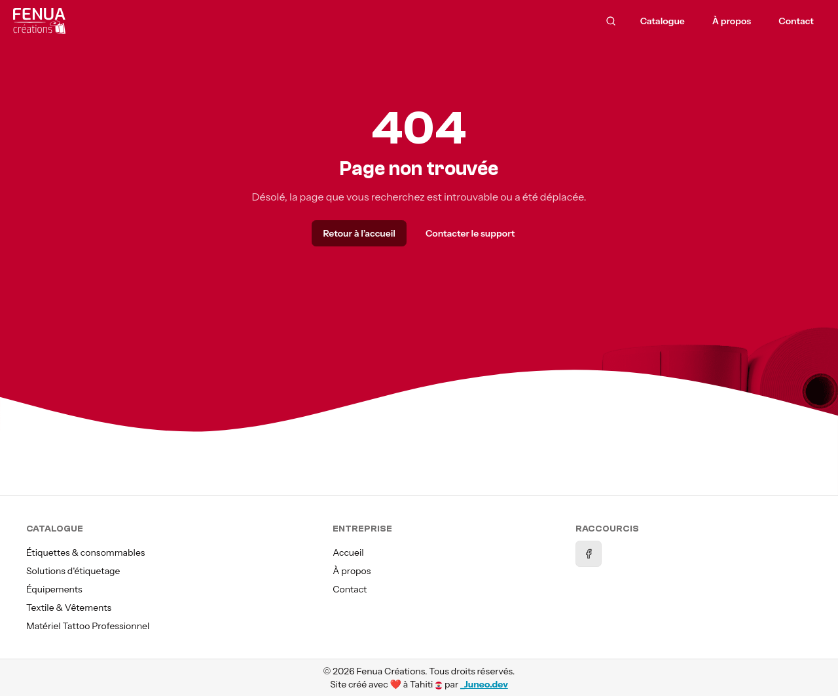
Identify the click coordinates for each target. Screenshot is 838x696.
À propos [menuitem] (732, 21)
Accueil (348, 552)
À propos (352, 571)
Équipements (54, 589)
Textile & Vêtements (68, 607)
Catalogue (662, 21)
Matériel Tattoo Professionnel (87, 626)
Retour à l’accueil (359, 233)
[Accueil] (159, 21)
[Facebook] (588, 554)
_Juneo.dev (484, 684)
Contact (350, 589)
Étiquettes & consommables (85, 552)
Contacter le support (470, 233)
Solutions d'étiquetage (73, 571)
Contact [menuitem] (796, 21)
